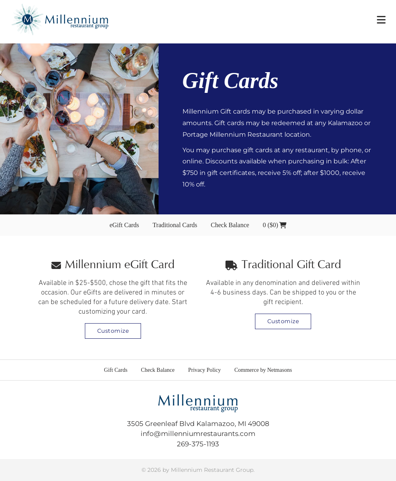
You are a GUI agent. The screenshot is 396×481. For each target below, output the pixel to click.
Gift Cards (115, 370)
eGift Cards (124, 225)
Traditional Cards (175, 225)
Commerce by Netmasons (263, 370)
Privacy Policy (204, 370)
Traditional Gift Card (283, 265)
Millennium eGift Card (112, 265)
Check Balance (230, 225)
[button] (381, 19)
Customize (113, 330)
